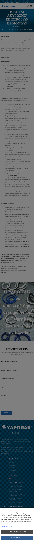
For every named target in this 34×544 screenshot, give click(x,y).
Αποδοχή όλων (17, 538)
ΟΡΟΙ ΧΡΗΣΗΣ (6, 527)
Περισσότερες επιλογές (17, 532)
